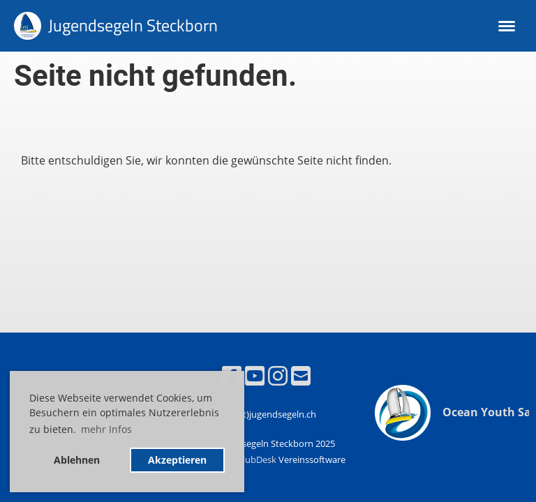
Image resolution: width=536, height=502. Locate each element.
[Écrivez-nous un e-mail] (301, 375)
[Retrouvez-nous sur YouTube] (255, 375)
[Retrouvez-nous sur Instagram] (278, 375)
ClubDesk (256, 459)
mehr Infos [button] (106, 429)
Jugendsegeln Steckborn (133, 26)
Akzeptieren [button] (177, 459)
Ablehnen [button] (77, 459)
